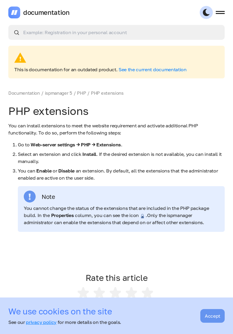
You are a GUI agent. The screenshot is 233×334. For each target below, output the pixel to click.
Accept (212, 316)
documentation (46, 12)
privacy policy (41, 322)
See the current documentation (153, 69)
